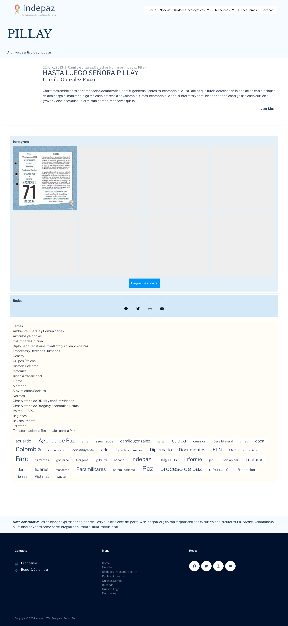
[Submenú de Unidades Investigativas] (208, 10)
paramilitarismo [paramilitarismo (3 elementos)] (124, 470)
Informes (19, 371)
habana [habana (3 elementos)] (119, 460)
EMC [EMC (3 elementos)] (232, 450)
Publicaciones (221, 10)
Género (18, 356)
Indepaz (40, 618)
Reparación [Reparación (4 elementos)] (246, 470)
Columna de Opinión (28, 341)
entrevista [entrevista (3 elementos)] (250, 450)
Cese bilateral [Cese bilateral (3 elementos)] (223, 441)
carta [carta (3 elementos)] (161, 441)
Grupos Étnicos (24, 361)
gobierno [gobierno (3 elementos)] (62, 460)
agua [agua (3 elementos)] (85, 441)
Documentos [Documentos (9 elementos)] (192, 449)
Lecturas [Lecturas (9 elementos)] (254, 459)
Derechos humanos (109, 67)
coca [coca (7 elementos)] (259, 441)
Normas (19, 396)
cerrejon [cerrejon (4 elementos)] (199, 441)
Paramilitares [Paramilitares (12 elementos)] (91, 469)
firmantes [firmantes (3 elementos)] (42, 460)
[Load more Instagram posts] (144, 283)
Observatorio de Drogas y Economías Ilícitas (46, 406)
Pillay (142, 67)
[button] (45, 178)
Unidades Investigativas (189, 10)
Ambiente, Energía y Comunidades (38, 331)
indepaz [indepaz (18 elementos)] (141, 459)
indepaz (131, 67)
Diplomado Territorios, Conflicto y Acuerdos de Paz (50, 346)
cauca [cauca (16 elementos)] (179, 440)
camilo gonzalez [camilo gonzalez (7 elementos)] (135, 441)
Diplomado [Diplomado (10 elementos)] (161, 449)
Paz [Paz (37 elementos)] (147, 469)
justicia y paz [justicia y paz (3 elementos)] (229, 460)
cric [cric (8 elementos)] (104, 449)
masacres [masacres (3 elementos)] (62, 470)
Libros (17, 381)
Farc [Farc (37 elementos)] (22, 459)
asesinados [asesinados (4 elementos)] (104, 441)
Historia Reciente (25, 366)
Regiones (20, 416)
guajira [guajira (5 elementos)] (101, 460)
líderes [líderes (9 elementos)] (41, 469)
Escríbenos (29, 563)
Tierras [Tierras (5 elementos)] (21, 476)
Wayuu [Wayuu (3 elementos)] (61, 477)
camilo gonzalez (80, 67)
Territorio (20, 426)
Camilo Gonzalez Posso (69, 79)
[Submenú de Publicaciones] (233, 10)
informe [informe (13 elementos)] (193, 459)
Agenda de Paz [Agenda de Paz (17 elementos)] (56, 440)
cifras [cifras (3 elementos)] (244, 441)
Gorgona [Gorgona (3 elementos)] (82, 460)
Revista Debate (24, 421)
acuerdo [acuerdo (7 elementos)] (23, 441)
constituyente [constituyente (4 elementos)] (83, 450)
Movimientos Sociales (29, 391)
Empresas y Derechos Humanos (36, 351)
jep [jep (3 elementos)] (211, 460)
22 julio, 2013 (53, 67)
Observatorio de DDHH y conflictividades (43, 401)
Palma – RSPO (23, 411)
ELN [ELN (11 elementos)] (217, 449)
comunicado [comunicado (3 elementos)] (56, 450)
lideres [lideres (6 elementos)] (22, 469)
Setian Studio (71, 618)
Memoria (19, 386)
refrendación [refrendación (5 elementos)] (219, 469)
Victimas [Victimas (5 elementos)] (42, 476)
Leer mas (267, 109)
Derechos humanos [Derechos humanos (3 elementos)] (129, 450)
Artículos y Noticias (27, 336)
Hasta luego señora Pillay (91, 73)
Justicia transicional (27, 376)
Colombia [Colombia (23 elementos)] (28, 449)
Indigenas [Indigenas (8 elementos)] (167, 459)
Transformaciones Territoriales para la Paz (44, 431)
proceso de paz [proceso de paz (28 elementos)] (181, 468)
